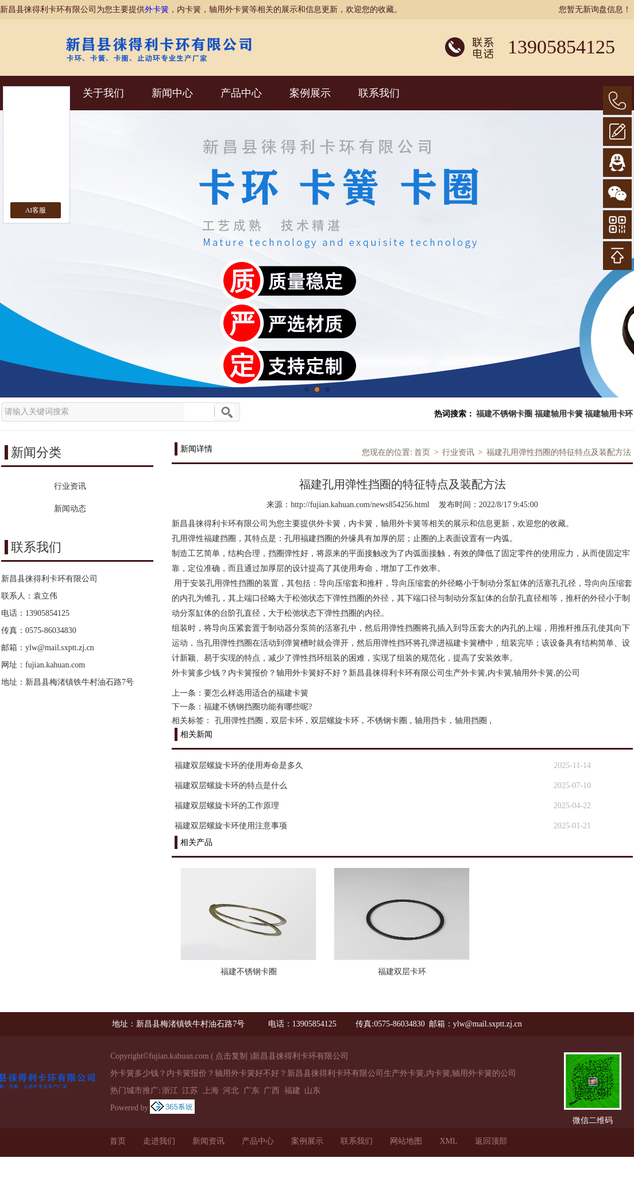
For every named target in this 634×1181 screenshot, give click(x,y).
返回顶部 (491, 1141)
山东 (312, 1090)
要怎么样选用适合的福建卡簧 (256, 693)
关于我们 (103, 93)
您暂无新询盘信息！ (595, 9)
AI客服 (36, 210)
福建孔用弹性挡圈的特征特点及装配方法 (558, 452)
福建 (292, 1090)
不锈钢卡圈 (387, 720)
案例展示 (310, 93)
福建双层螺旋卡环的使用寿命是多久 (239, 765)
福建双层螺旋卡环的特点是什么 (231, 785)
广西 (272, 1090)
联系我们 (379, 93)
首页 (422, 452)
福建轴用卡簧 (559, 414)
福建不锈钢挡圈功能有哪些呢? (258, 707)
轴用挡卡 (431, 720)
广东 (251, 1090)
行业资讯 (458, 452)
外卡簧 (157, 9)
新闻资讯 (208, 1141)
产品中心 (241, 93)
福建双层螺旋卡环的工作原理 (227, 805)
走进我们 (159, 1141)
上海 (211, 1090)
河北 (231, 1090)
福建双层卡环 (402, 971)
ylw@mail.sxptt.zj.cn (59, 647)
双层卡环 (287, 720)
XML (448, 1141)
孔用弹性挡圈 (239, 720)
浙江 (170, 1090)
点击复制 (231, 1056)
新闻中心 (172, 93)
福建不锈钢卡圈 (504, 414)
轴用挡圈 (471, 720)
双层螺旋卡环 (335, 720)
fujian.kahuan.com (55, 665)
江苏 (190, 1090)
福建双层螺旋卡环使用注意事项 (231, 825)
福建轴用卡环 (609, 414)
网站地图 (406, 1141)
